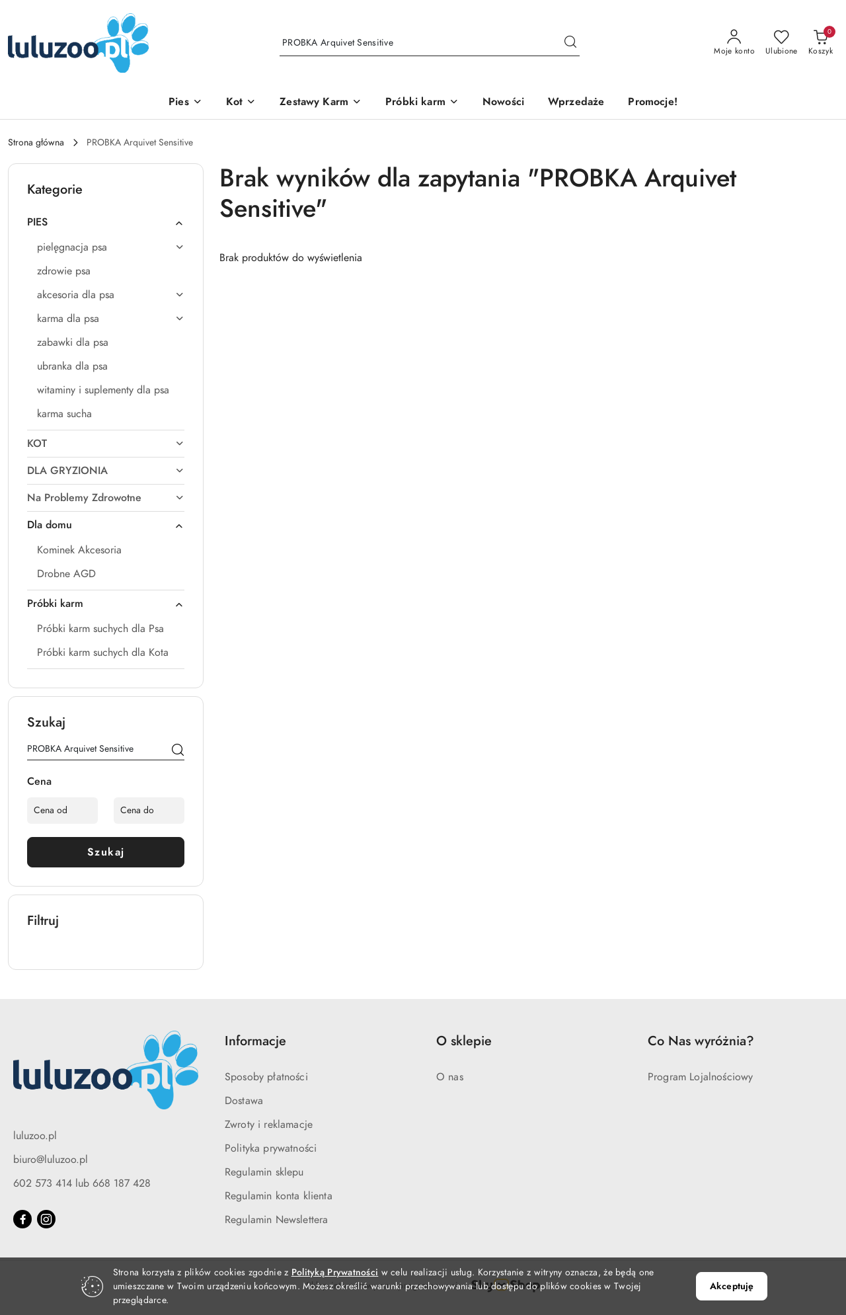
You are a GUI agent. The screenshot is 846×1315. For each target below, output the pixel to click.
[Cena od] (62, 810)
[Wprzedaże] (576, 103)
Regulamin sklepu (264, 1172)
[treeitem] (105, 222)
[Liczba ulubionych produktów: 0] (781, 43)
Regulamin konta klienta (278, 1196)
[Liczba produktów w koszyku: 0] (820, 43)
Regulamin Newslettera (276, 1220)
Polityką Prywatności (335, 1272)
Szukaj (106, 852)
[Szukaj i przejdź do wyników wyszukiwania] (570, 43)
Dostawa (244, 1101)
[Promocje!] (652, 103)
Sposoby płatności (266, 1077)
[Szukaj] (177, 751)
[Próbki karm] (422, 103)
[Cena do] (149, 810)
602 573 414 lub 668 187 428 (82, 1183)
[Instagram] (46, 1219)
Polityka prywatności (271, 1148)
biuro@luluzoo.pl (50, 1159)
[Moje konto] (734, 43)
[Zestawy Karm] (320, 103)
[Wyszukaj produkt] (430, 42)
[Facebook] (22, 1219)
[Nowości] (503, 103)
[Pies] (185, 103)
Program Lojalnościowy (700, 1077)
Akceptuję (731, 1286)
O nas (449, 1077)
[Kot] (241, 103)
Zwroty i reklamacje (269, 1124)
